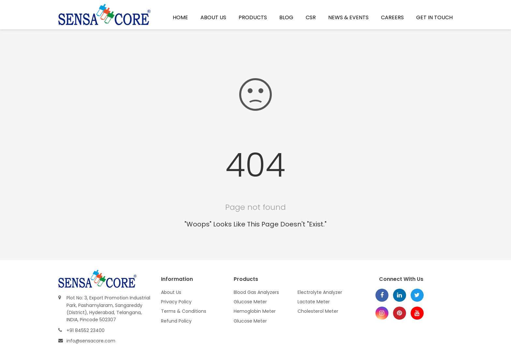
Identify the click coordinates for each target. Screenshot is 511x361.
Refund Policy (176, 321)
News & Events (348, 17)
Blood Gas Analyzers (256, 292)
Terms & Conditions (183, 311)
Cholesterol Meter (318, 311)
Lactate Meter (314, 301)
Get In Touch (434, 17)
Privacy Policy (176, 301)
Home (180, 17)
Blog (286, 17)
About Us (213, 17)
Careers (392, 17)
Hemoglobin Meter (255, 311)
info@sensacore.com (90, 341)
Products (253, 17)
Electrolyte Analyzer (320, 292)
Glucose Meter (250, 301)
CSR (311, 17)
